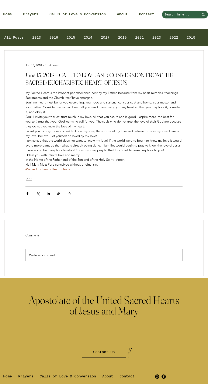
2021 (139, 38)
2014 (88, 38)
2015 (70, 38)
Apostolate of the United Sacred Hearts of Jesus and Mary (104, 305)
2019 (122, 38)
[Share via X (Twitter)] (38, 193)
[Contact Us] (104, 352)
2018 (191, 38)
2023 (156, 38)
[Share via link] (59, 193)
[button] (33, 14)
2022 (173, 38)
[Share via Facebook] (27, 193)
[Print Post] (69, 193)
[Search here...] (178, 14)
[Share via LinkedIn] (48, 193)
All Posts (14, 38)
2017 (105, 38)
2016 (53, 38)
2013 (36, 38)
